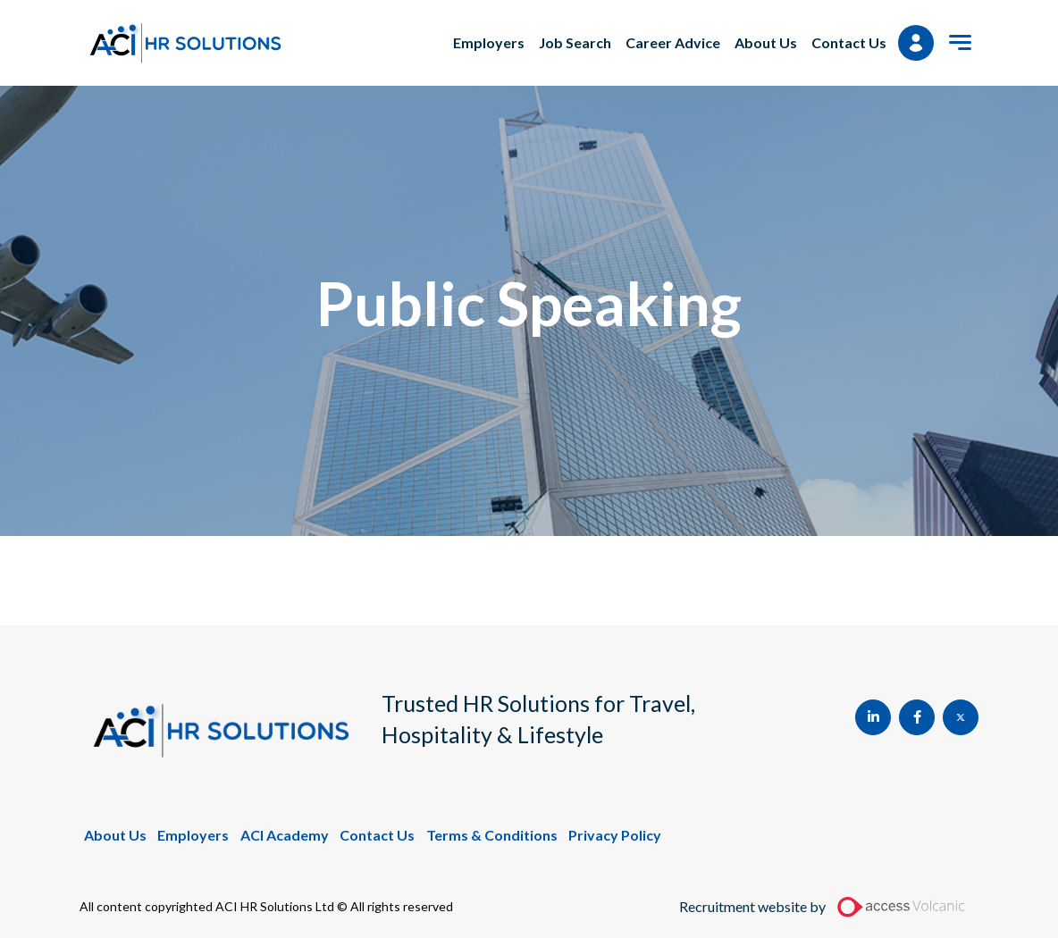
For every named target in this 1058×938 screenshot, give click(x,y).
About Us (766, 42)
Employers (489, 42)
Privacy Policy (614, 834)
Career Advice (673, 42)
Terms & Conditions (492, 834)
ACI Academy (284, 834)
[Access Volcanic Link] (902, 906)
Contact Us (848, 42)
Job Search (575, 42)
